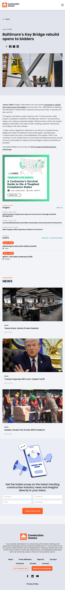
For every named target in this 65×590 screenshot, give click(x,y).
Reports (40, 559)
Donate (33, 563)
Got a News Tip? (21, 568)
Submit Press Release (42, 568)
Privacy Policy (33, 584)
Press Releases (25, 559)
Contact (45, 563)
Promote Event (56, 238)
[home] (10, 5)
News (10, 559)
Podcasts (20, 563)
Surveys (53, 559)
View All (59, 208)
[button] (62, 4)
